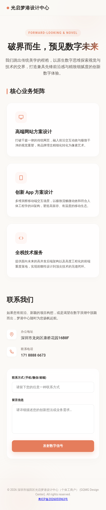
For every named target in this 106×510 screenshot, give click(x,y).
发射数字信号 (53, 446)
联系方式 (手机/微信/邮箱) (29, 377)
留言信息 (18, 400)
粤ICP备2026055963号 (53, 499)
